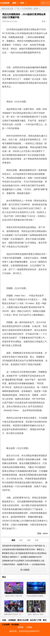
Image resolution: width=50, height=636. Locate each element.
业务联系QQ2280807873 (29, 631)
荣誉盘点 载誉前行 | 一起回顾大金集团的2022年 (22, 557)
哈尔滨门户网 (35, 620)
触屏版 (20, 627)
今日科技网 (4, 3)
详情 (22, 3)
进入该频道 (25, 570)
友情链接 (12, 620)
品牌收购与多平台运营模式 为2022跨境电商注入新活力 (25, 561)
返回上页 (45, 3)
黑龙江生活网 (23, 620)
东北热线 (15, 624)
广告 (17, 8)
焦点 (4, 577)
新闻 (14, 3)
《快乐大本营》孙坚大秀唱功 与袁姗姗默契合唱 (21, 596)
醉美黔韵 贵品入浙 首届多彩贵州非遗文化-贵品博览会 (24, 553)
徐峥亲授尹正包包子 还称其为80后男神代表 (19, 614)
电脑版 (29, 627)
